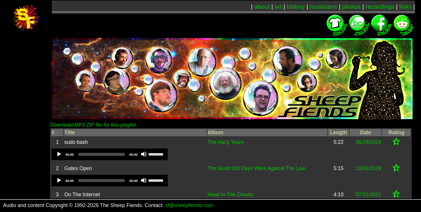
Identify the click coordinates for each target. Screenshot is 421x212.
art (278, 6)
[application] (109, 154)
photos (351, 6)
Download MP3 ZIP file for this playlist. (93, 125)
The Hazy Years (226, 142)
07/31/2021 (368, 194)
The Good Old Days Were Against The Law (257, 168)
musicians (323, 6)
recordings (380, 6)
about (262, 6)
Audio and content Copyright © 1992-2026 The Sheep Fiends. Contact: (108, 205)
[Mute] (143, 154)
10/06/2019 (368, 168)
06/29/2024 (368, 142)
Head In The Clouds (230, 194)
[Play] (58, 154)
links (405, 6)
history (296, 6)
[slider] (101, 154)
